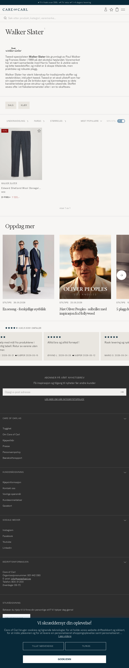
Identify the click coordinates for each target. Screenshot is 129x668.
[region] (64, 346)
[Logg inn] (106, 10)
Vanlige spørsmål (12, 494)
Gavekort (7, 505)
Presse (6, 446)
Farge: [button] (39, 121)
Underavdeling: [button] (18, 121)
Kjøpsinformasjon (12, 482)
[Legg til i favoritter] (38, 131)
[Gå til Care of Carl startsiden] (15, 9)
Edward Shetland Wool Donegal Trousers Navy (20, 188)
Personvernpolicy (11, 452)
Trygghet (7, 428)
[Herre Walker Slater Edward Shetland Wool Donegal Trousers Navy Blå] (21, 154)
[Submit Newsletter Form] (122, 392)
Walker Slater (9, 183)
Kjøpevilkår (8, 440)
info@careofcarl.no (21, 578)
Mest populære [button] (91, 121)
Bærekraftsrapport (12, 457)
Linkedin (7, 547)
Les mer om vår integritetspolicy (64, 399)
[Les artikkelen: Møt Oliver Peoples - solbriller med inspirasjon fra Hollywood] (85, 275)
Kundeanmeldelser (12, 499)
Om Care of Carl (11, 434)
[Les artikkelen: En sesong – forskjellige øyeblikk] (28, 275)
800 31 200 (17, 581)
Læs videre (64, 636)
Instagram (8, 530)
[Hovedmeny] (123, 9)
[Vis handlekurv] (117, 9)
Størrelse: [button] (58, 121)
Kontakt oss (9, 488)
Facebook (8, 536)
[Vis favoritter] (111, 9)
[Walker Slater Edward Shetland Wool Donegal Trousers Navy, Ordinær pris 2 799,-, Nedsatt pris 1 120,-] (21, 163)
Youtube (7, 541)
